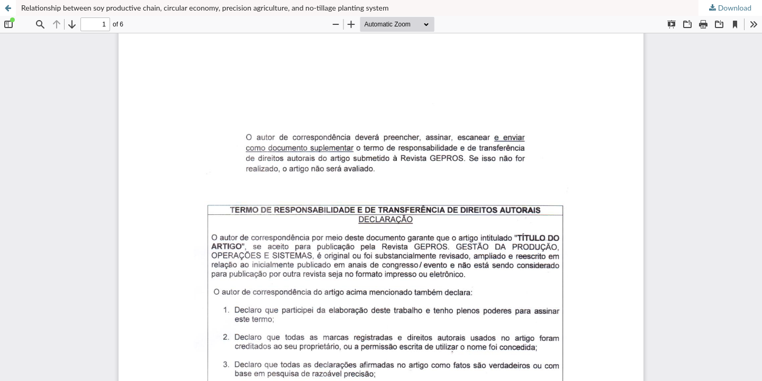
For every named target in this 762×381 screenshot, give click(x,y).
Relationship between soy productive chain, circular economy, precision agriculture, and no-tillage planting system (205, 7)
